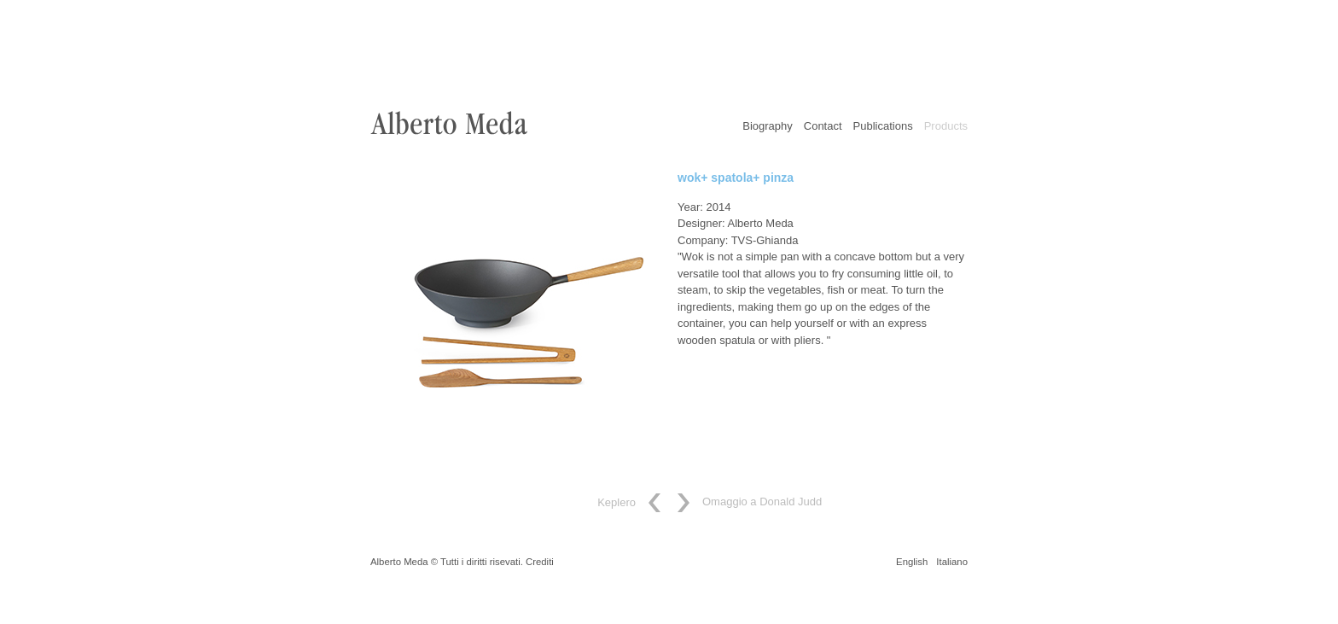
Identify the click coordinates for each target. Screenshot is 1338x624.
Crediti (540, 562)
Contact (823, 126)
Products (946, 126)
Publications (883, 126)
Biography (767, 126)
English (912, 562)
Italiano (952, 562)
